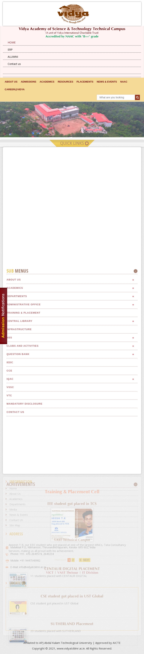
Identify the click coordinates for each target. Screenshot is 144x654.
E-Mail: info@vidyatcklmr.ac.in (28, 567)
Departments (17, 442)
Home (13, 488)
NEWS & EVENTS (107, 81)
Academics (15, 434)
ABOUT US (11, 81)
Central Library (19, 467)
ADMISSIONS (28, 81)
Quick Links (72, 146)
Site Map (14, 525)
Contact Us (16, 520)
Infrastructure (19, 475)
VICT (49, 573)
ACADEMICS (47, 81)
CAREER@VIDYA (15, 89)
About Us (14, 425)
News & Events (18, 515)
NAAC (124, 81)
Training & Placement (23, 458)
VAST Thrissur (67, 573)
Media (13, 509)
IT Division (90, 573)
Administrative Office (24, 450)
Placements (84, 81)
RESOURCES (65, 81)
